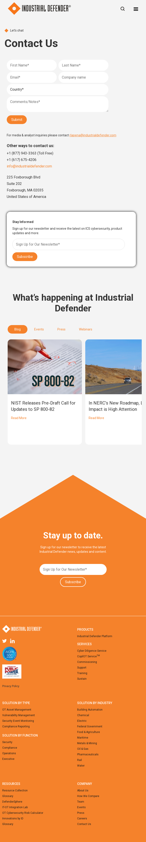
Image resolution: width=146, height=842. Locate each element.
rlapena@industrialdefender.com (93, 135)
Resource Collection (15, 790)
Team (80, 801)
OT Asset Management (16, 709)
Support (81, 667)
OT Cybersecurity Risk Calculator (22, 812)
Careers (82, 818)
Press (80, 812)
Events (81, 807)
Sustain (82, 678)
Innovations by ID (12, 818)
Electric (82, 720)
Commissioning (87, 662)
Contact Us (84, 824)
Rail (79, 760)
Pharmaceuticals (88, 754)
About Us (82, 790)
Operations (9, 753)
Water (81, 765)
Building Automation (90, 709)
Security (7, 742)
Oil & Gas (82, 748)
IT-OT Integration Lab (15, 807)
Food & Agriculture (88, 732)
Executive (8, 759)
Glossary (7, 796)
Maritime (82, 737)
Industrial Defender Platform (94, 636)
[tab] (17, 329)
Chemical (83, 715)
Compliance (9, 747)
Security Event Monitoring (18, 720)
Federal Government (89, 726)
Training (82, 673)
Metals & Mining (87, 743)
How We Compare (88, 796)
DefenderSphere (12, 801)
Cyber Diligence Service (91, 650)
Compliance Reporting (16, 726)
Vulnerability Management (18, 715)
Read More (19, 418)
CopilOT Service (88, 656)
